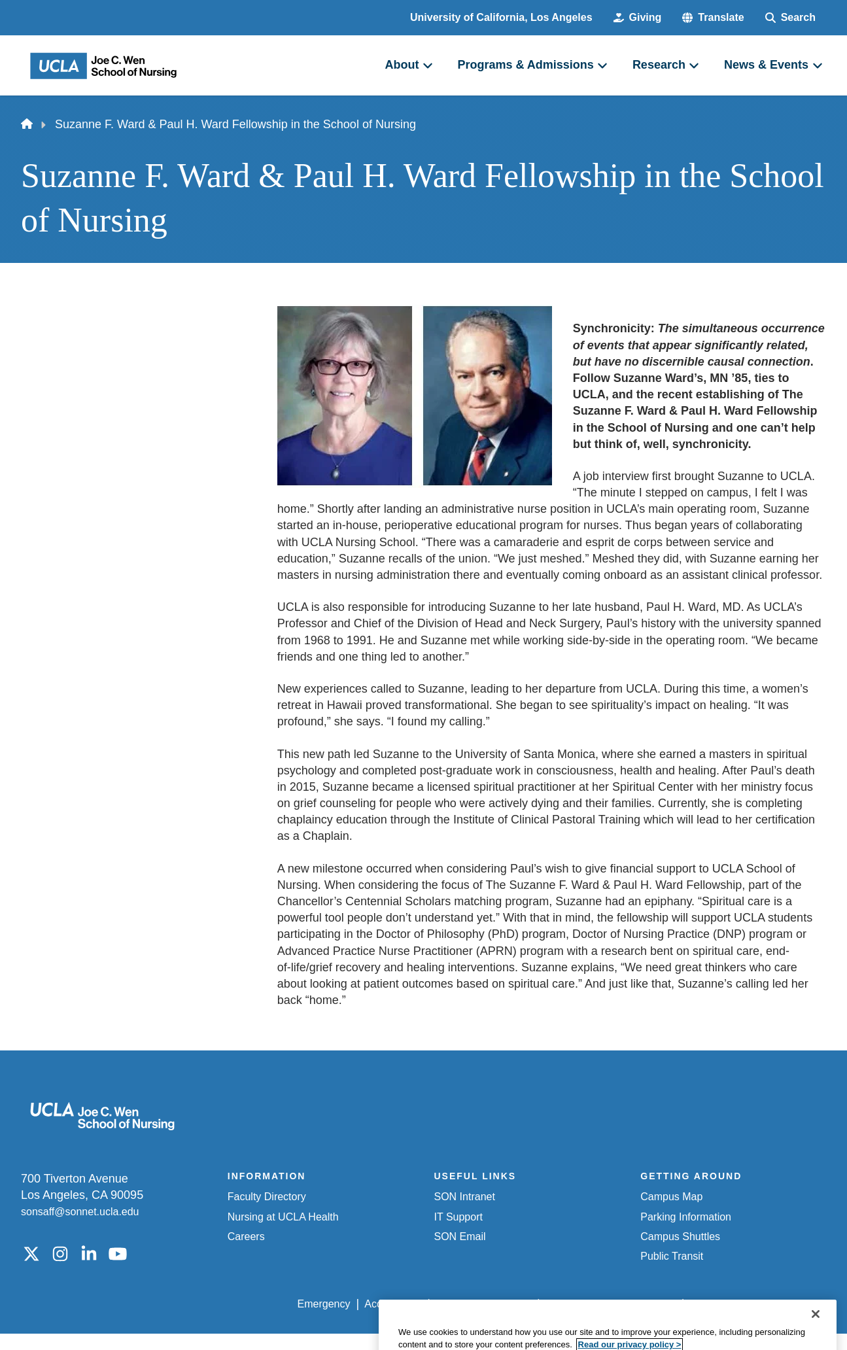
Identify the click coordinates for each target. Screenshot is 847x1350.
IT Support (458, 1216)
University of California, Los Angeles (501, 17)
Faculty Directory (267, 1196)
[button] (713, 17)
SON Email (460, 1236)
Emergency (324, 1303)
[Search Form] (790, 17)
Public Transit (671, 1256)
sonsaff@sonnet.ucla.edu (80, 1211)
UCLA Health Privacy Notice (610, 1303)
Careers (246, 1236)
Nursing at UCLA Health (283, 1216)
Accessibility (392, 1303)
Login (702, 1303)
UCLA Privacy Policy (483, 1303)
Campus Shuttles (680, 1236)
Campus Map (671, 1196)
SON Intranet (464, 1196)
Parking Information (685, 1216)
